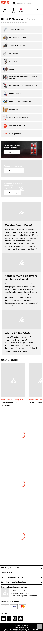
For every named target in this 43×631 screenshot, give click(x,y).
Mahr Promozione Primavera (9, 404)
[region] (21, 384)
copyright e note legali (21, 627)
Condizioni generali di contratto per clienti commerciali (21, 629)
